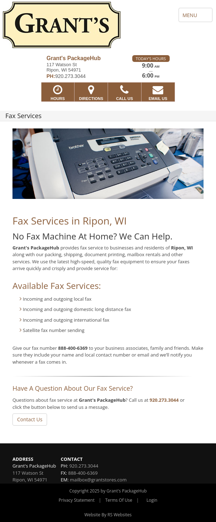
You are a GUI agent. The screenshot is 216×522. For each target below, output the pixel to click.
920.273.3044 (164, 400)
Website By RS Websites (108, 515)
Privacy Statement (77, 500)
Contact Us (29, 419)
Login (151, 500)
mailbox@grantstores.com (98, 479)
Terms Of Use (118, 500)
